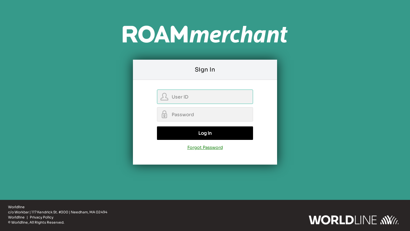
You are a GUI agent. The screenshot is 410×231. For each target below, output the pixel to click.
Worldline (16, 217)
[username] (205, 97)
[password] (205, 114)
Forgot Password (205, 147)
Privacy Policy (41, 217)
